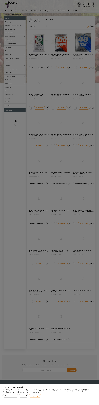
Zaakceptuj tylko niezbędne (10, 396)
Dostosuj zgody (23, 396)
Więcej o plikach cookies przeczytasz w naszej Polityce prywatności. (21, 392)
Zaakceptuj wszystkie (35, 396)
